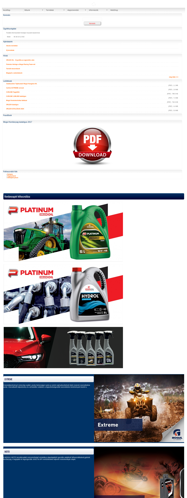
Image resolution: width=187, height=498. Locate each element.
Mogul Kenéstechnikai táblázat (16, 100)
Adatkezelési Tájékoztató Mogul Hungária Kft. (21, 84)
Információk (93, 10)
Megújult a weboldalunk (14, 73)
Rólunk (27, 10)
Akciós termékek (12, 46)
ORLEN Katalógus (12, 104)
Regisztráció (11, 176)
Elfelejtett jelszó (12, 177)
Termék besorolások (13, 69)
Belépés (10, 174)
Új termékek (10, 50)
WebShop (114, 10)
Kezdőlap (6, 10)
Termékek (50, 10)
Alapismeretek (73, 10)
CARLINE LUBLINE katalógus (16, 96)
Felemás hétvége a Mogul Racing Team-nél (20, 64)
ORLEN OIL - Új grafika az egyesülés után (20, 60)
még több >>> (173, 77)
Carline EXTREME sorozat (15, 88)
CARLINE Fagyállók (13, 92)
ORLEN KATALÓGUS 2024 (15, 109)
